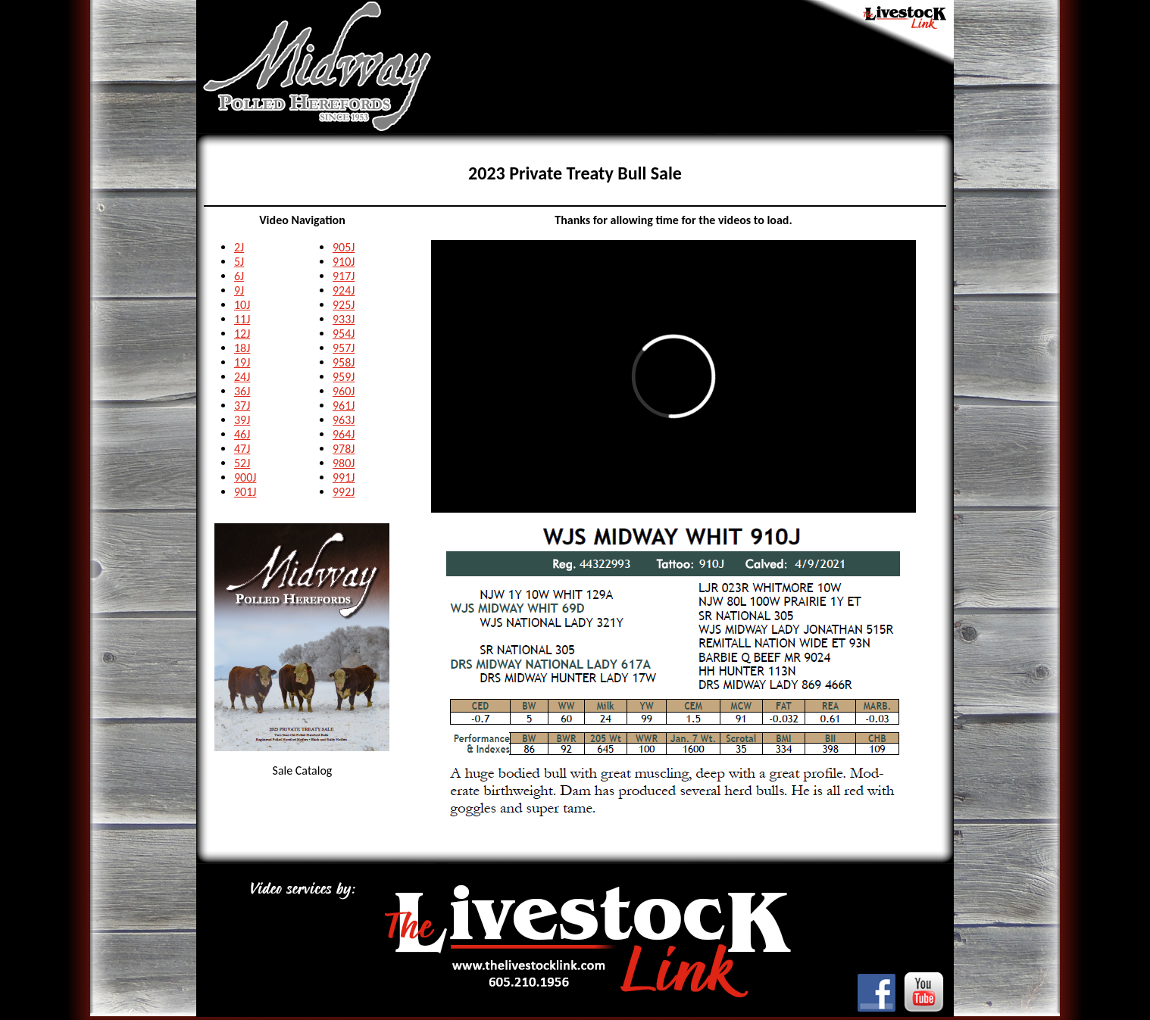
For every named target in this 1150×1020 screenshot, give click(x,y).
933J (344, 319)
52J (242, 463)
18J (242, 348)
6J (239, 276)
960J (344, 391)
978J (344, 448)
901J (245, 492)
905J (344, 247)
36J (242, 391)
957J (344, 348)
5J (239, 261)
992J (344, 492)
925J (344, 305)
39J (242, 420)
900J (245, 477)
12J (242, 333)
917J (344, 276)
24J (242, 377)
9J (239, 290)
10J (242, 305)
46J (242, 434)
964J (344, 434)
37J (242, 405)
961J (344, 405)
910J (344, 261)
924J (344, 290)
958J (344, 362)
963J (344, 420)
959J (344, 377)
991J (344, 477)
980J (344, 463)
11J (242, 319)
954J (344, 333)
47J (242, 448)
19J (242, 362)
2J (239, 247)
